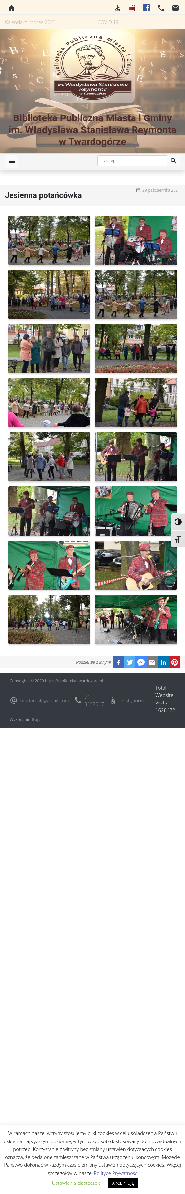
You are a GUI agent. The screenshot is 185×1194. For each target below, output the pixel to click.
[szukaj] (132, 160)
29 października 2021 (161, 190)
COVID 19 (108, 22)
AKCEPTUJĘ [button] (123, 1183)
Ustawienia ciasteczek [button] (76, 1183)
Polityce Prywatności (116, 1173)
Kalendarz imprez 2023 (30, 22)
